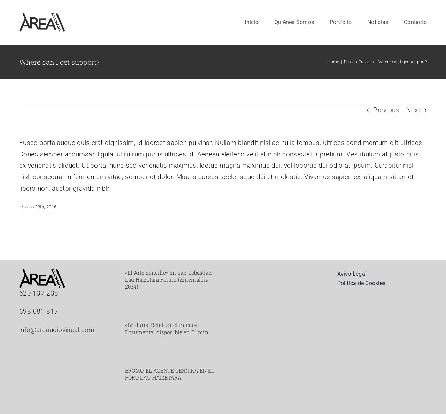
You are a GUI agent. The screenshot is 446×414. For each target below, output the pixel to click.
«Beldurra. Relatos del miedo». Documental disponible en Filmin (166, 328)
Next (413, 110)
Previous (386, 110)
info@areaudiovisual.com (57, 330)
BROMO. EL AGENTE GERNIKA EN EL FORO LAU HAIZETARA (169, 374)
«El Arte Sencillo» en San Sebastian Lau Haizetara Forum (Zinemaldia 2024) (168, 279)
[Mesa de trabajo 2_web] (42, 16)
